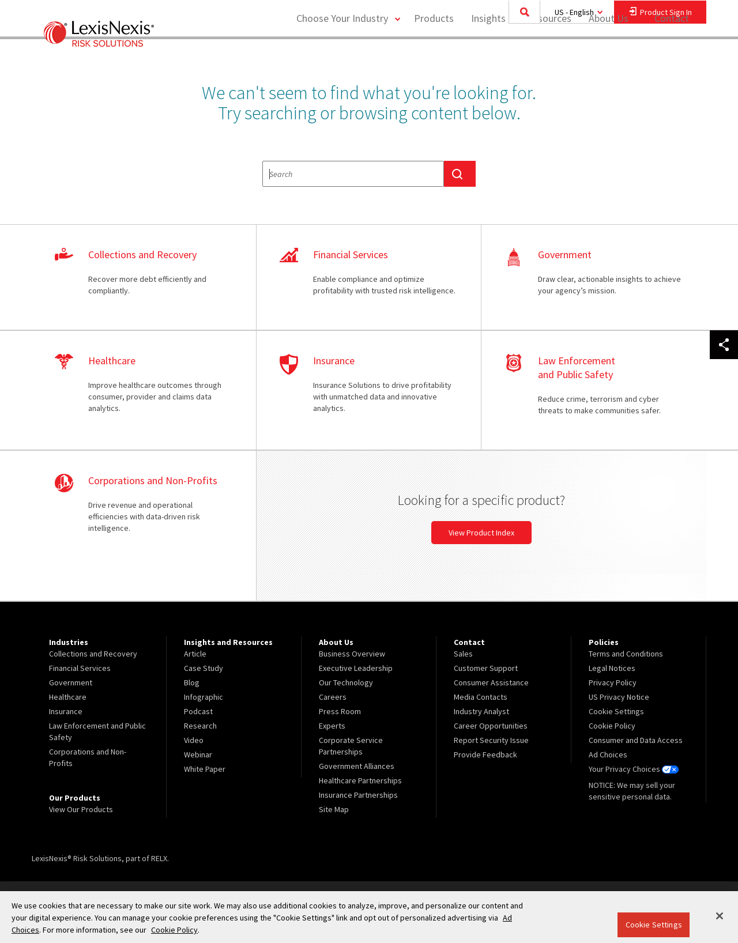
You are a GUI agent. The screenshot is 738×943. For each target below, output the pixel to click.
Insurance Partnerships (358, 795)
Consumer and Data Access (636, 740)
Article (195, 653)
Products (434, 55)
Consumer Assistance (491, 682)
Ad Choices (608, 754)
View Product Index (481, 532)
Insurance (65, 711)
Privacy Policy (613, 682)
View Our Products (81, 809)
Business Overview (352, 653)
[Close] (719, 916)
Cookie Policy (612, 726)
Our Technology (346, 682)
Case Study (203, 668)
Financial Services (80, 668)
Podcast (198, 711)
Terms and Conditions (626, 653)
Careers (333, 697)
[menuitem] (433, 55)
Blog (191, 682)
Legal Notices (612, 668)
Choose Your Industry (342, 55)
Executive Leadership (356, 668)
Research (200, 726)
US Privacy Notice (619, 697)
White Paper (204, 769)
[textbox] (353, 174)
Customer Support (486, 668)
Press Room (340, 711)
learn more (144, 278)
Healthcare (67, 697)
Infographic (203, 697)
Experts (332, 726)
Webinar (198, 754)
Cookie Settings (654, 924)
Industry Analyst (481, 711)
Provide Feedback (485, 754)
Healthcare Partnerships (360, 780)
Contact (671, 55)
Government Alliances (356, 766)
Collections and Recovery (93, 653)
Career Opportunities (491, 726)
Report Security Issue (491, 740)
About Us (608, 55)
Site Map (334, 809)
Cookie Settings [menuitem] (616, 711)
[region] (369, 917)
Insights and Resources (521, 55)
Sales (463, 653)
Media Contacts (480, 697)
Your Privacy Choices (634, 769)
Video (194, 740)
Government (70, 682)
